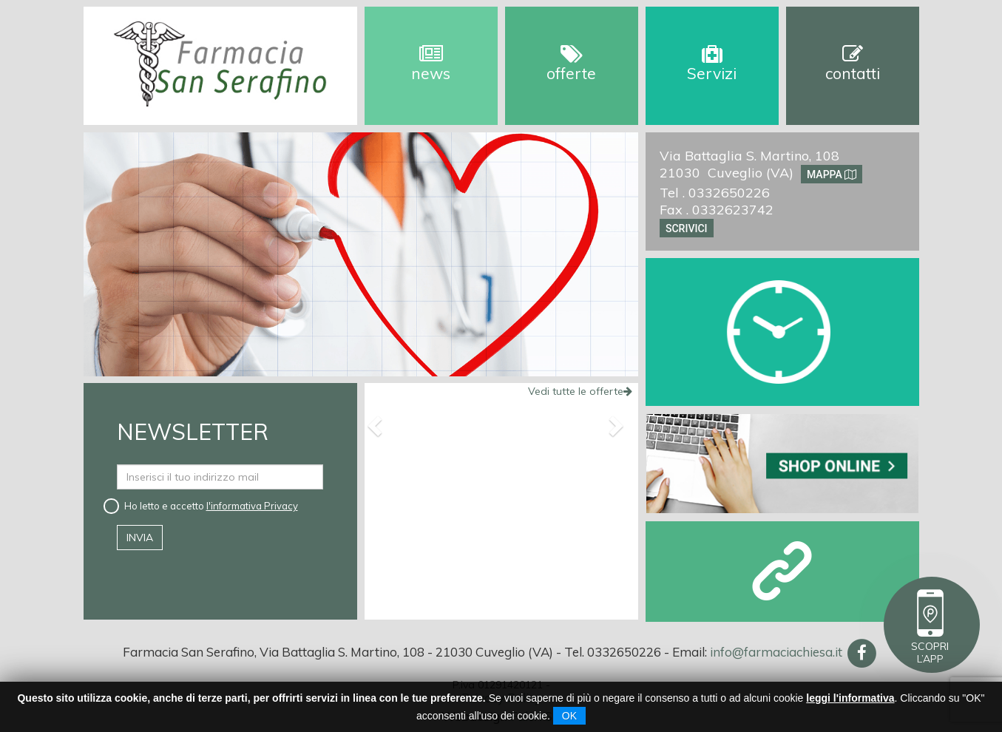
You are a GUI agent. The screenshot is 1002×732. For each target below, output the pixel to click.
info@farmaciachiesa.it (776, 652)
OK (569, 716)
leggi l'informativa (850, 698)
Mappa (831, 174)
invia (139, 537)
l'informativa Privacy (252, 506)
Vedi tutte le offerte (580, 391)
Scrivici (687, 228)
